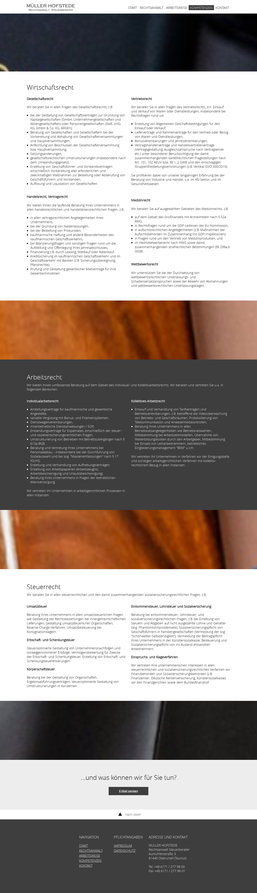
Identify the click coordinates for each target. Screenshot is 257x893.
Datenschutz (124, 850)
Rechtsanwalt (151, 8)
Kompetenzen (201, 8)
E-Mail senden (128, 791)
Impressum (123, 845)
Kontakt (222, 8)
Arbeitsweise (176, 8)
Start (132, 8)
